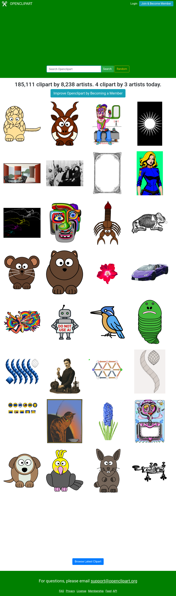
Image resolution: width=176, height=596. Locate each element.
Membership (96, 591)
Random (122, 69)
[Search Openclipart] (74, 69)
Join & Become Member (156, 3)
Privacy (70, 591)
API (115, 591)
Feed (109, 591)
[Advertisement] (88, 36)
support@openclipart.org (114, 581)
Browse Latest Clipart (88, 561)
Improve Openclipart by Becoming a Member (88, 93)
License (81, 591)
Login (133, 3)
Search (107, 69)
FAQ (61, 591)
